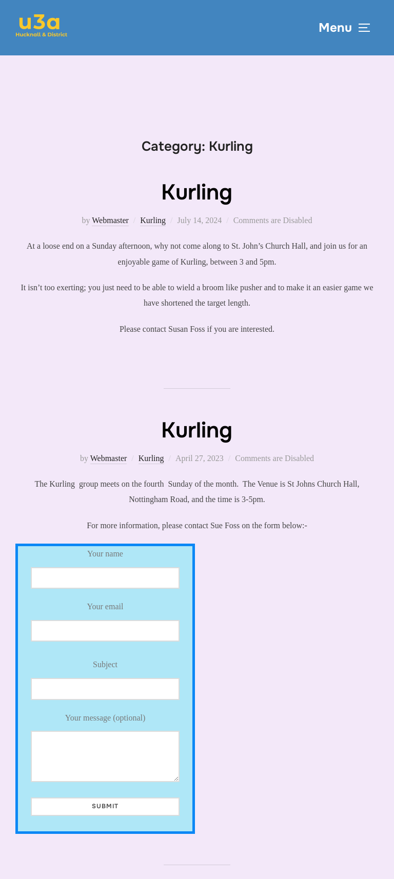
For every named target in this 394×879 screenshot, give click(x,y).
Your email (105, 618)
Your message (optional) (105, 747)
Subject (105, 680)
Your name (105, 569)
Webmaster (110, 220)
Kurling (196, 192)
